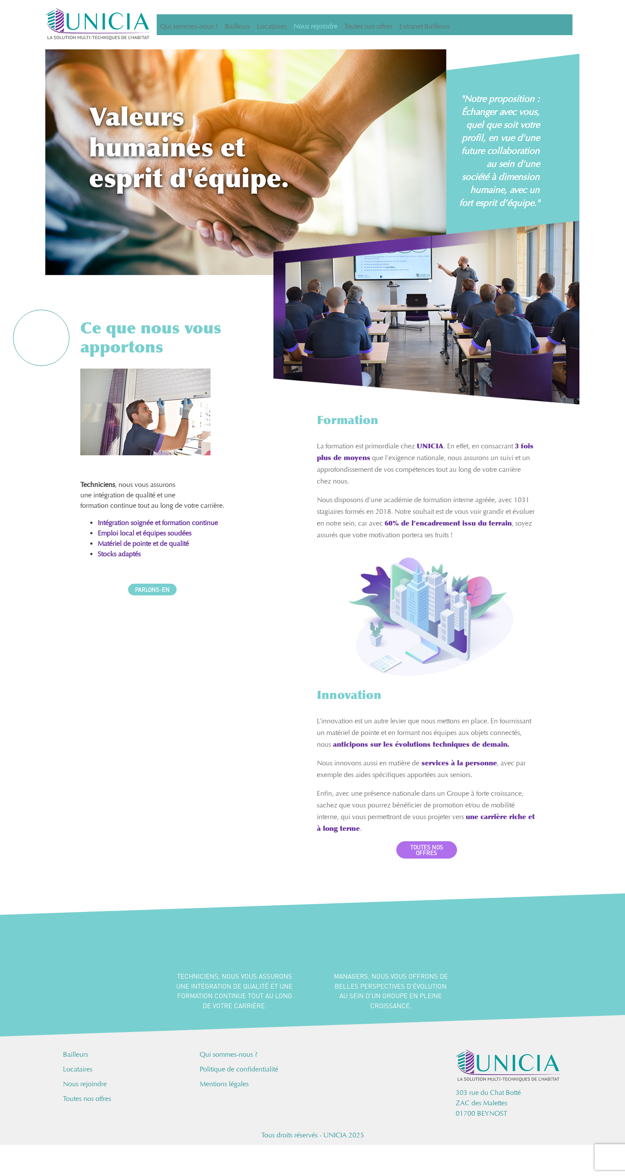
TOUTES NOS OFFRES (426, 849)
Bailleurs (237, 24)
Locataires (271, 24)
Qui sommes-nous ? (189, 24)
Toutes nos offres (368, 24)
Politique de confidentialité (239, 1069)
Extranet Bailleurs (424, 24)
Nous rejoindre (315, 24)
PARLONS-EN (152, 589)
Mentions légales (224, 1084)
